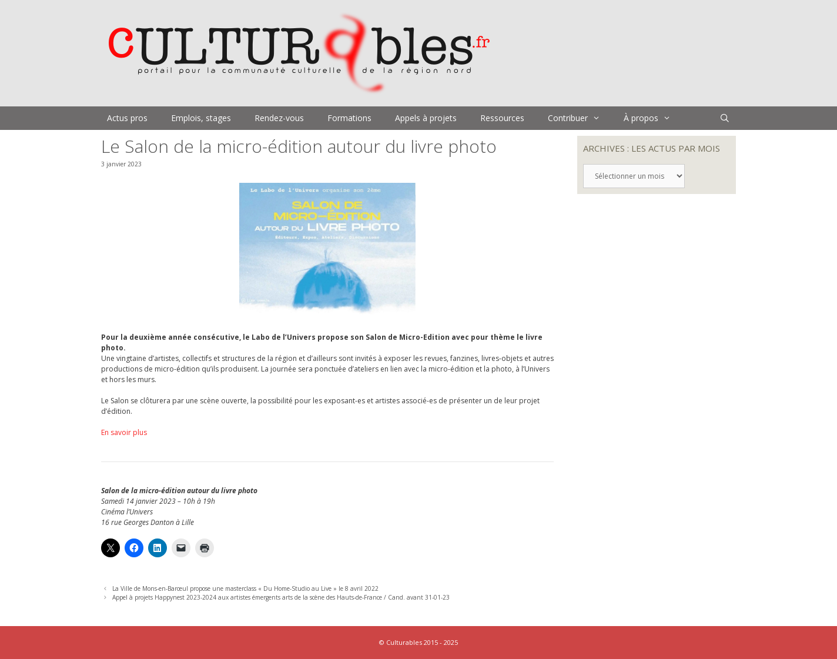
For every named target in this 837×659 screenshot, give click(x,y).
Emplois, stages (201, 117)
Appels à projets (426, 117)
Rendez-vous (279, 117)
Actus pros (127, 117)
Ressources (502, 117)
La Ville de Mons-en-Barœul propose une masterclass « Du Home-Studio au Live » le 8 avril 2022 (245, 588)
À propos (653, 118)
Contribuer (580, 118)
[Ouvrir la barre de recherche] (725, 118)
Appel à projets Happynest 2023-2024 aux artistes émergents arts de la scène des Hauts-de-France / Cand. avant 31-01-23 (281, 597)
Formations (349, 117)
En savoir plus (124, 432)
